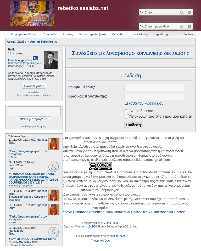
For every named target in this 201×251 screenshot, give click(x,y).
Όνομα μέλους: (81, 87)
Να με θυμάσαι (139, 111)
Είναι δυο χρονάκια (20, 60)
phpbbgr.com (117, 236)
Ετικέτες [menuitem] (68, 34)
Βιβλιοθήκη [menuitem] (119, 34)
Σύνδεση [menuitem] (188, 34)
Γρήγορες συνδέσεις (24, 34)
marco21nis (16, 165)
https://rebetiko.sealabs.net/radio (34, 95)
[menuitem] (97, 240)
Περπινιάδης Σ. (17, 66)
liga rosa (42, 139)
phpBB (92, 226)
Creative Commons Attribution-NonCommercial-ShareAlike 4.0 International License (122, 212)
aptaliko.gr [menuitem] (162, 34)
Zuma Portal (111, 222)
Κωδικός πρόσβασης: (87, 96)
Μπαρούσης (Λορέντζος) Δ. (24, 63)
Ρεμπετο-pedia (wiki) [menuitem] (92, 34)
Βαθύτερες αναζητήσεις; (33, 126)
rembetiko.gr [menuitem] (141, 34)
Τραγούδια (50, 34)
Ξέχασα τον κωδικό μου (144, 103)
